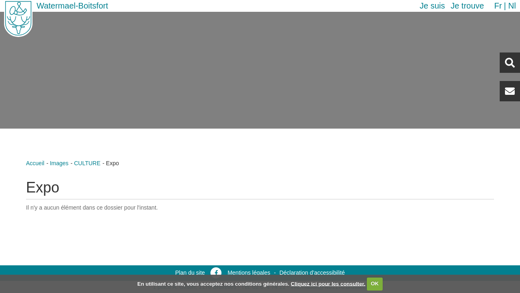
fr (498, 5)
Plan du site (190, 272)
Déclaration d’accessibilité (312, 272)
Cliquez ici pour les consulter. (328, 283)
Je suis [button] (432, 5)
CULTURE (87, 163)
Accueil (35, 163)
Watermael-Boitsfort (72, 5)
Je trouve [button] (467, 5)
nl (512, 5)
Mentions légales (249, 272)
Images (59, 163)
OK (375, 283)
